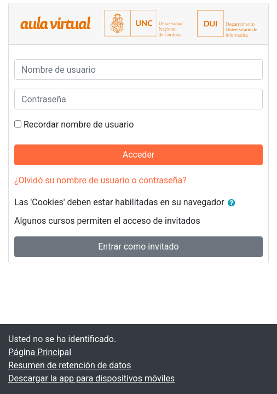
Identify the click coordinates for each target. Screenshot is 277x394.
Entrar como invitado (138, 246)
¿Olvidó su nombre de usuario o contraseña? (100, 180)
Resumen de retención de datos (69, 365)
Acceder (139, 154)
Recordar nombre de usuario (79, 124)
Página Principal (39, 352)
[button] (234, 203)
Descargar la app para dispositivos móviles (91, 378)
